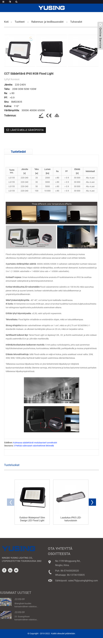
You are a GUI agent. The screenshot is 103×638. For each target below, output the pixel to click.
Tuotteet (20, 21)
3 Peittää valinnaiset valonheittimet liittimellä (34, 445)
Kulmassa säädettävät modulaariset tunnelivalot (35, 442)
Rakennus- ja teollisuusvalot (47, 21)
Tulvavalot (76, 21)
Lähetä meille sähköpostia (27, 130)
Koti (6, 21)
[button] (96, 51)
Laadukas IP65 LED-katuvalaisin (70, 519)
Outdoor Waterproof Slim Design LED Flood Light (32, 519)
